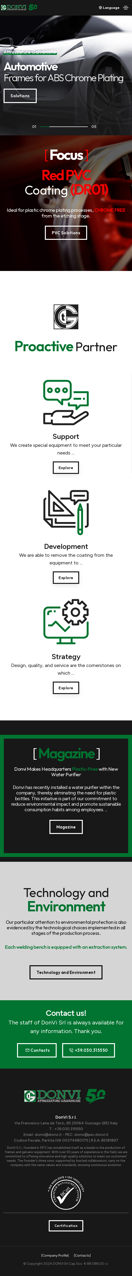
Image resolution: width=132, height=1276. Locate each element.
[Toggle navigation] (125, 7)
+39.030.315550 (88, 1050)
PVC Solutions (66, 232)
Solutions (20, 95)
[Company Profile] (55, 1255)
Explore (66, 467)
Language (109, 8)
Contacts (37, 1050)
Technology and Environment (66, 972)
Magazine (66, 826)
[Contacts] (82, 1255)
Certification (66, 1226)
